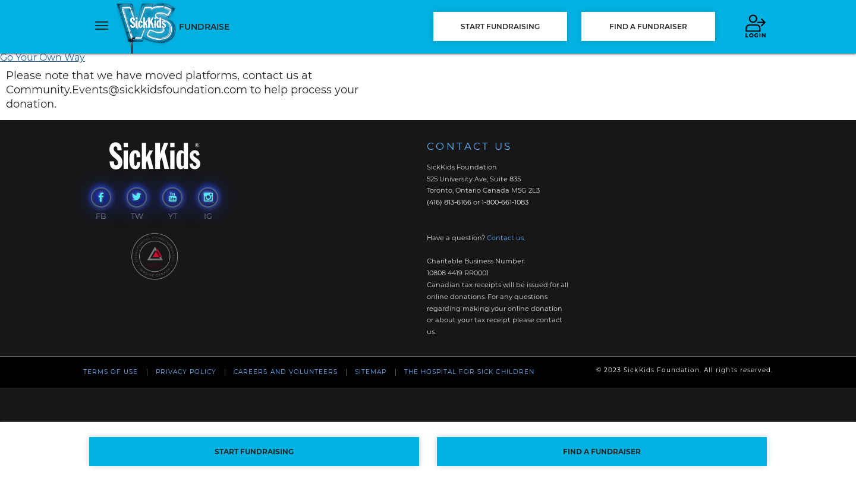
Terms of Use (110, 372)
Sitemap (370, 372)
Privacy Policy (186, 372)
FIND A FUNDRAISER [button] (648, 26)
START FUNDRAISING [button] (500, 26)
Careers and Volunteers (286, 372)
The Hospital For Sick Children (469, 372)
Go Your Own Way (42, 57)
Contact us (505, 238)
